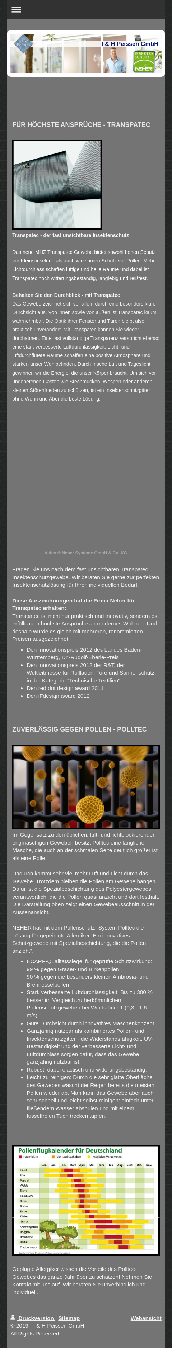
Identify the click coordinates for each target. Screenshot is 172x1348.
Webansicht (146, 1318)
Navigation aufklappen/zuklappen (86, 9)
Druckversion (32, 1318)
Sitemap (69, 1318)
